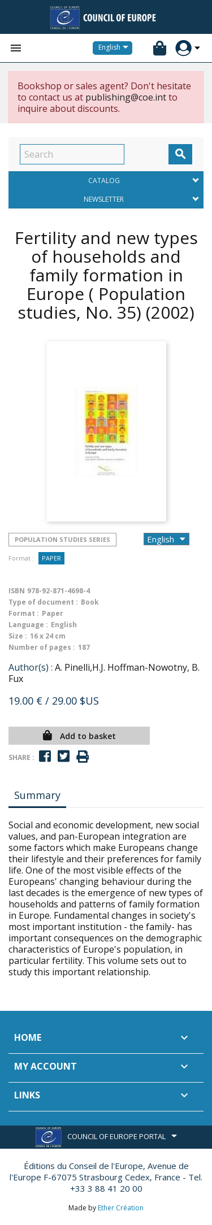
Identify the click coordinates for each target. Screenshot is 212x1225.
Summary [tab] (37, 795)
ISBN (16, 591)
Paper (51, 558)
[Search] (72, 154)
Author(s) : (30, 667)
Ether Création (121, 1208)
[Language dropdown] (115, 48)
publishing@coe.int (125, 97)
